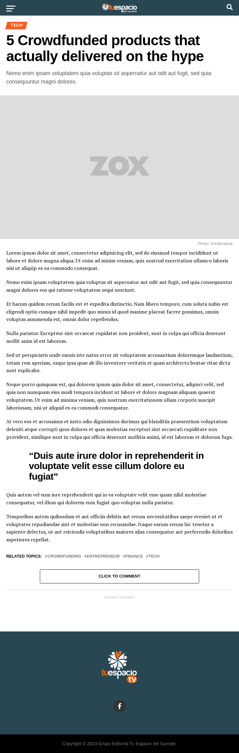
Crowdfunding (64, 556)
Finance (134, 556)
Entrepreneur (103, 556)
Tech (154, 556)
